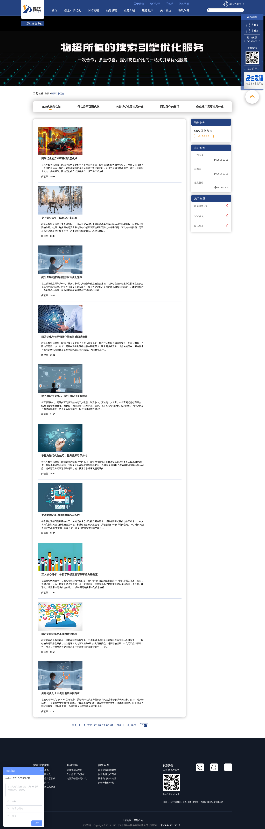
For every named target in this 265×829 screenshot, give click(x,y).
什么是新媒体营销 (76, 774)
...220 (118, 725)
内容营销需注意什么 (77, 778)
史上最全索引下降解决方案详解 (59, 218)
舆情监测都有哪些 (107, 770)
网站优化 (199, 226)
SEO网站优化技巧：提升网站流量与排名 (64, 396)
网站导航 (184, 3)
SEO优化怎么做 (51, 106)
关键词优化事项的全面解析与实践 (60, 515)
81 (111, 725)
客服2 (252, 30)
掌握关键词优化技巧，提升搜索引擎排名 (64, 455)
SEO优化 (199, 216)
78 (99, 725)
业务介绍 (129, 10)
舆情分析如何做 (106, 782)
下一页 (126, 725)
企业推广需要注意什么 (210, 106)
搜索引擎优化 (72, 10)
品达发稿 (111, 10)
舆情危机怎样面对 (107, 774)
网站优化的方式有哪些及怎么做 (59, 158)
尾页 (133, 725)
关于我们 (139, 3)
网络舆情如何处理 (107, 778)
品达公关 (138, 820)
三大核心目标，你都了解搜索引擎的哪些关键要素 (69, 574)
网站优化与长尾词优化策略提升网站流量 (64, 336)
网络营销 (93, 10)
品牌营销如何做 (74, 770)
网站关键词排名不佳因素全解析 (59, 634)
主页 (47, 93)
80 (107, 725)
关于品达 (165, 10)
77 (95, 725)
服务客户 (147, 10)
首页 (54, 10)
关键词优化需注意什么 (129, 106)
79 (103, 725)
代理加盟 (155, 3)
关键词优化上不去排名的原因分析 (60, 693)
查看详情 (204, 136)
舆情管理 (103, 765)
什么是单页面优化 (88, 106)
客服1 (252, 24)
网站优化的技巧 (169, 106)
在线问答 (183, 10)
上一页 (82, 725)
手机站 (169, 3)
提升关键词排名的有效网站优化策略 (61, 277)
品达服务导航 (32, 23)
